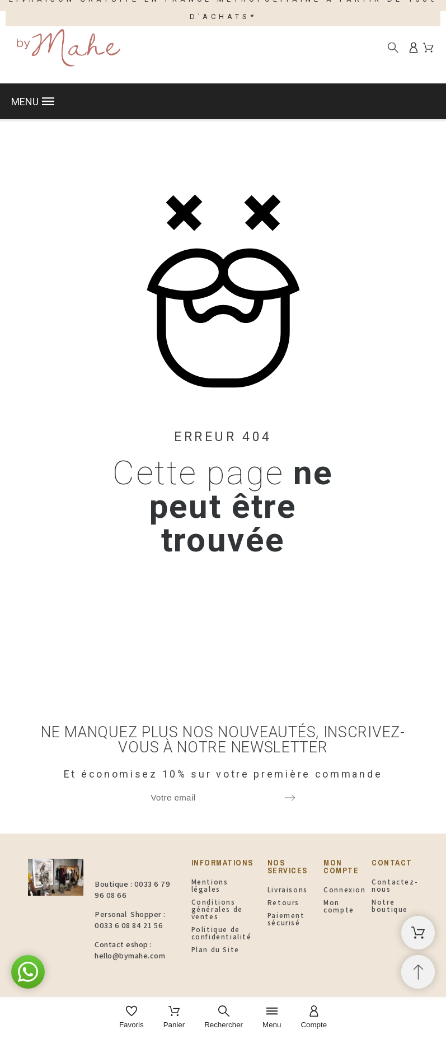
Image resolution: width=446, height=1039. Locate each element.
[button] (223, 101)
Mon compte (338, 906)
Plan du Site (215, 949)
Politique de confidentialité (221, 933)
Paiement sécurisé (286, 919)
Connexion (344, 890)
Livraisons (287, 890)
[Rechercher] (393, 47)
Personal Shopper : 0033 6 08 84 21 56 (130, 919)
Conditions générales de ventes (217, 909)
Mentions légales (209, 885)
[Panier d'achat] (418, 932)
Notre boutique (390, 905)
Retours (283, 902)
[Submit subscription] (289, 797)
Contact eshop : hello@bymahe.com (130, 950)
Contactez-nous (395, 885)
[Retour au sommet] (418, 972)
